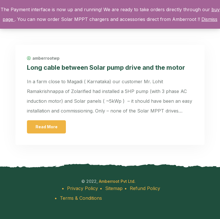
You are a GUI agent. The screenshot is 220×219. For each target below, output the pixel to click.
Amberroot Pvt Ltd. (117, 181)
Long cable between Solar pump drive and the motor (106, 67)
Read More (47, 126)
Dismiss (209, 19)
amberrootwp (43, 58)
